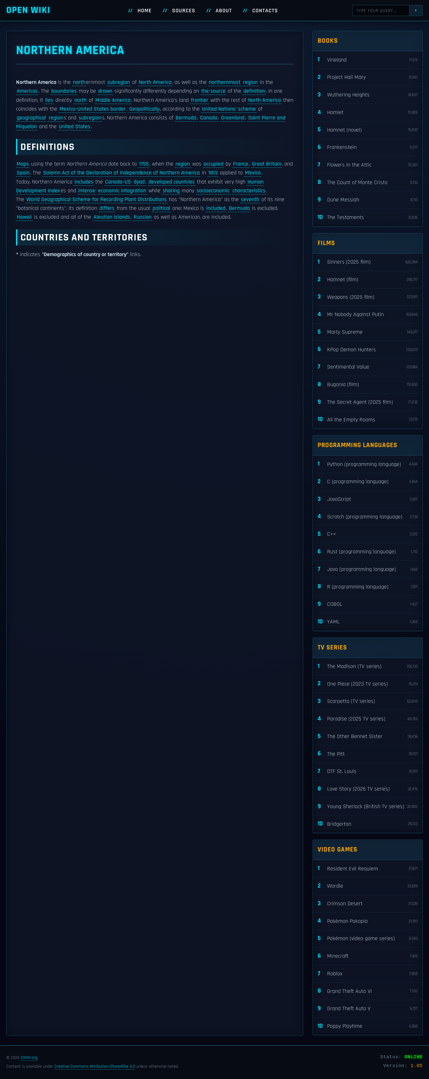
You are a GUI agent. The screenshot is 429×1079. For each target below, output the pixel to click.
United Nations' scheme (229, 109)
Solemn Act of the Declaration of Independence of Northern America (121, 172)
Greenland (232, 117)
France (240, 164)
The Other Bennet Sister (368, 737)
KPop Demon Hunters (368, 349)
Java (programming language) (368, 569)
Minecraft (368, 956)
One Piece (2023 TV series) (368, 684)
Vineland (368, 60)
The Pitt (368, 754)
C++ (368, 534)
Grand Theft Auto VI (368, 991)
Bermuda (186, 117)
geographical (31, 117)
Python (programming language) (368, 464)
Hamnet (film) (368, 280)
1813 (213, 172)
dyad (139, 181)
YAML (368, 622)
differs (106, 208)
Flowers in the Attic (368, 165)
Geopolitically (144, 109)
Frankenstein (368, 147)
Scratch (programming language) (368, 517)
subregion (118, 82)
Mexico (253, 172)
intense (86, 190)
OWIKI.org (29, 1057)
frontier (199, 100)
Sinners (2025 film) (368, 262)
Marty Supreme (368, 332)
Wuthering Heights (368, 95)
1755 (144, 164)
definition (254, 91)
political (161, 208)
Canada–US (118, 181)
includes (84, 181)
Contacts (265, 10)
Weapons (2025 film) (368, 297)
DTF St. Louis (368, 771)
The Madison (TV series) (368, 666)
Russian (143, 217)
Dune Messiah (368, 200)
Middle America (113, 100)
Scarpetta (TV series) (368, 701)
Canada (208, 117)
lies (49, 100)
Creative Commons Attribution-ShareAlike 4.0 (94, 1066)
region (250, 82)
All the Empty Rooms (368, 419)
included (215, 208)
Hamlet (368, 113)
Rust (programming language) (368, 552)
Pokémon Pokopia (368, 921)
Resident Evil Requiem (368, 869)
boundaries (64, 91)
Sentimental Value (368, 367)
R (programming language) (368, 587)
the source (213, 91)
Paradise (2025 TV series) (368, 719)
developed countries (171, 181)
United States (74, 126)
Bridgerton (368, 824)
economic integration (122, 190)
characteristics (248, 190)
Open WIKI (28, 10)
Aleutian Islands (111, 217)
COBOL (368, 604)
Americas (27, 91)
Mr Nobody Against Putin (368, 315)
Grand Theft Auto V (368, 1009)
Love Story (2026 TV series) (368, 789)
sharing (171, 190)
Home (144, 10)
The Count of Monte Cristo (368, 182)
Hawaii (24, 217)
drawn (105, 91)
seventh (250, 199)
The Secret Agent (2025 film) (368, 402)
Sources (183, 10)
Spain (23, 172)
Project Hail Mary (368, 77)
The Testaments (368, 217)
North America (155, 82)
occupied (213, 164)
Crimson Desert (368, 904)
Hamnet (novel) (368, 130)
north (79, 82)
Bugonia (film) (368, 385)
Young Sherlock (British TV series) (368, 807)
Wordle (368, 886)
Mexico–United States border (92, 109)
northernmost (224, 82)
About (224, 10)
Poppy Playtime (368, 1026)
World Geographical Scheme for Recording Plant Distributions (96, 199)
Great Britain (266, 164)
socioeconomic (213, 190)
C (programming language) (368, 482)
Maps (23, 164)
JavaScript (368, 499)
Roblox (368, 974)
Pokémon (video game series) (368, 939)
